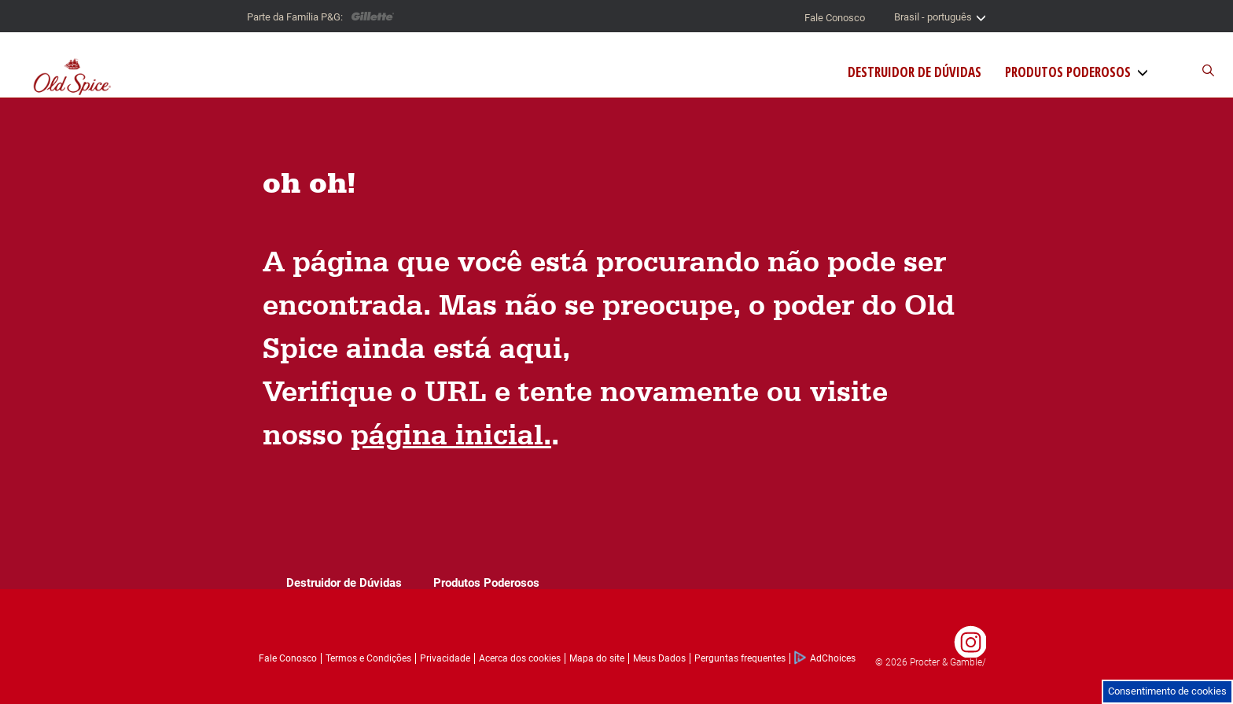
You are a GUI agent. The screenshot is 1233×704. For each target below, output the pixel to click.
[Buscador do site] (1186, 71)
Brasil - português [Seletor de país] (940, 17)
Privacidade (445, 658)
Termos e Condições (368, 658)
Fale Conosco (834, 18)
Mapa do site (596, 658)
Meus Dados (659, 658)
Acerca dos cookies (520, 658)
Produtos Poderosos (1068, 72)
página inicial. (451, 434)
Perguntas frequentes (740, 658)
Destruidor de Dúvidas (914, 72)
